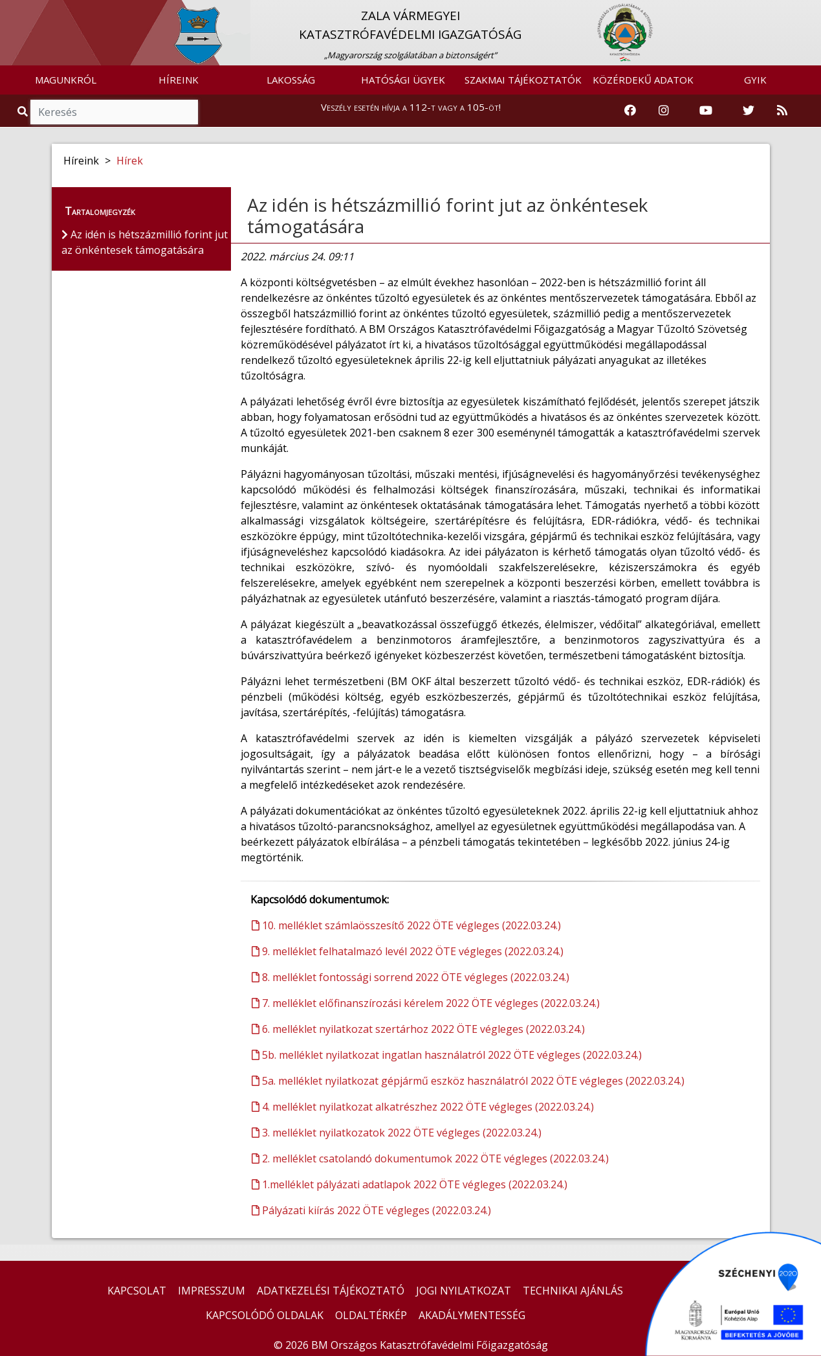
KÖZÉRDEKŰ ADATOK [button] (643, 79)
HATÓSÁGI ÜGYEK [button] (403, 79)
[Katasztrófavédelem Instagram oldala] (663, 110)
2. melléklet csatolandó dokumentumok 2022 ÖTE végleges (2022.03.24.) (430, 1158)
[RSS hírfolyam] (782, 110)
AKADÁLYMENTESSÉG (472, 1315)
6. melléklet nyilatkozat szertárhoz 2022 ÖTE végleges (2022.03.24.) (418, 1029)
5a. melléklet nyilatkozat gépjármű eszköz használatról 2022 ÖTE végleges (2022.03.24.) (468, 1081)
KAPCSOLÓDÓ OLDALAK (264, 1315)
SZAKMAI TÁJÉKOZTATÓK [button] (523, 79)
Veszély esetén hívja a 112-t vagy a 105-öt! (411, 106)
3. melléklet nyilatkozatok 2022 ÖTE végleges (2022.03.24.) (397, 1132)
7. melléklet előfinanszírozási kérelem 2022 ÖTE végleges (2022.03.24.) (426, 1003)
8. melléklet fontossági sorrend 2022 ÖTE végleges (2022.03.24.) (410, 977)
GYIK (755, 79)
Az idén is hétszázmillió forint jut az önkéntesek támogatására (447, 215)
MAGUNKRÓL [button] (65, 79)
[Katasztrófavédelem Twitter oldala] (748, 110)
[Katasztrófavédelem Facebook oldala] (630, 110)
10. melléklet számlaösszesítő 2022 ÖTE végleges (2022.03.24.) (406, 925)
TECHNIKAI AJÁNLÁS (573, 1290)
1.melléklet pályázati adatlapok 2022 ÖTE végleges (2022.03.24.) (409, 1184)
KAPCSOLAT (136, 1290)
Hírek (129, 160)
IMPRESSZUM (211, 1290)
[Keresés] (114, 112)
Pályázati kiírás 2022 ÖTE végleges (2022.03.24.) (371, 1210)
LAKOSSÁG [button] (291, 79)
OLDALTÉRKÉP (371, 1315)
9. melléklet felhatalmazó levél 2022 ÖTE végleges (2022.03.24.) (408, 951)
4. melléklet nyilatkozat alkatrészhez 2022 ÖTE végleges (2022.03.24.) (423, 1107)
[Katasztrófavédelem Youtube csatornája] (706, 110)
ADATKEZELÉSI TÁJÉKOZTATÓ (330, 1290)
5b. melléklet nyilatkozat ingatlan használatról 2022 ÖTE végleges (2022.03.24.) (447, 1055)
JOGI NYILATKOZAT (463, 1290)
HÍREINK (179, 79)
